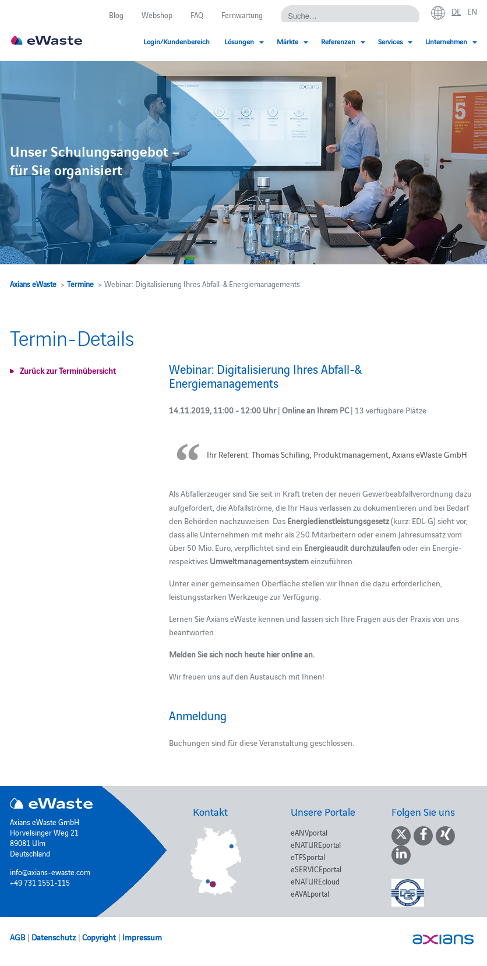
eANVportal (309, 832)
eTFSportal (308, 856)
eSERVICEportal (316, 869)
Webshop (157, 14)
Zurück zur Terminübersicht (68, 370)
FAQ (196, 14)
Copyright (99, 937)
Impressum (142, 937)
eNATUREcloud (315, 881)
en (472, 11)
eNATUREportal (316, 844)
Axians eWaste (33, 283)
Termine (80, 283)
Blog (116, 14)
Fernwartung (242, 14)
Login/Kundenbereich (176, 41)
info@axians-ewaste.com (50, 871)
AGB (17, 937)
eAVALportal (310, 893)
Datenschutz (53, 937)
